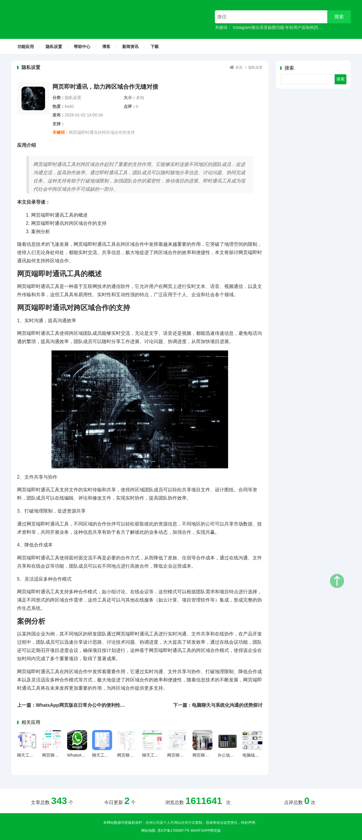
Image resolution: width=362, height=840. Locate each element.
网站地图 (148, 831)
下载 (154, 46)
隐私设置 (54, 46)
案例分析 (40, 231)
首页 (239, 67)
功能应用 (25, 46)
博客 (106, 46)
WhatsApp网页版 (205, 831)
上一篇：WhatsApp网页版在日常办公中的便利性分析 (73, 705)
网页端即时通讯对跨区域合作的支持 (102, 132)
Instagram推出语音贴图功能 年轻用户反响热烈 (275, 27)
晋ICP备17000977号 (173, 831)
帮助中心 (82, 46)
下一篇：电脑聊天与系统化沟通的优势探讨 (218, 705)
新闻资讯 (130, 46)
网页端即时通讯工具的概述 (59, 215)
